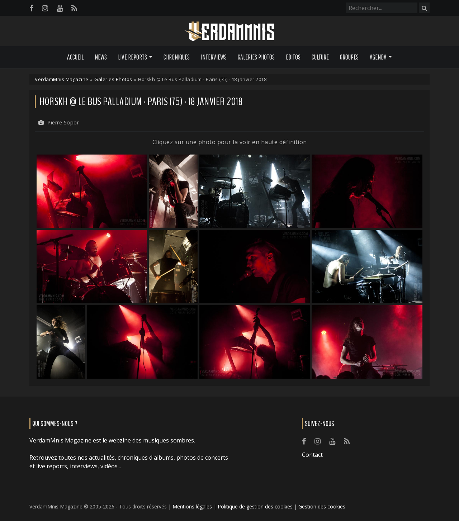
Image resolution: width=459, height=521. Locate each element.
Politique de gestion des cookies (255, 506)
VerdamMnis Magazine (62, 79)
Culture (320, 57)
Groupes (349, 57)
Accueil (75, 57)
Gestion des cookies (321, 506)
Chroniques (177, 57)
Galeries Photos (256, 57)
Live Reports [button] (132, 57)
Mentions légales (192, 506)
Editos (293, 57)
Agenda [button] (378, 57)
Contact (312, 455)
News (101, 57)
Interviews (214, 57)
